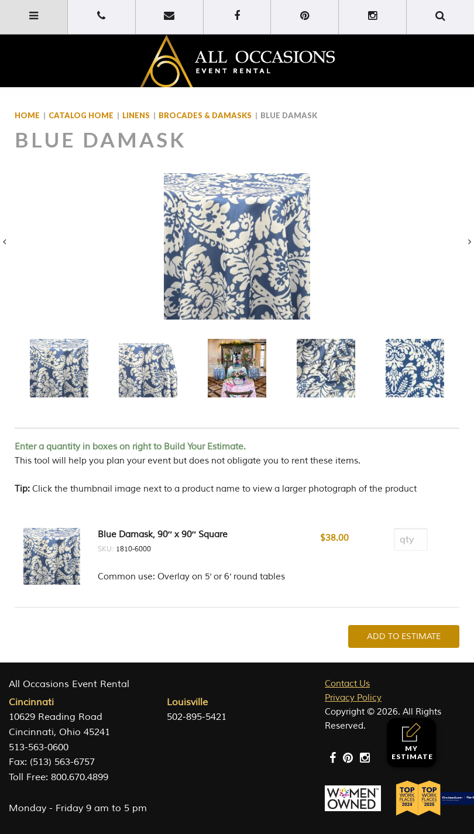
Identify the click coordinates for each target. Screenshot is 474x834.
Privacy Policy (353, 697)
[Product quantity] (411, 539)
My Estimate (412, 742)
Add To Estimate (404, 636)
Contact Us (347, 683)
